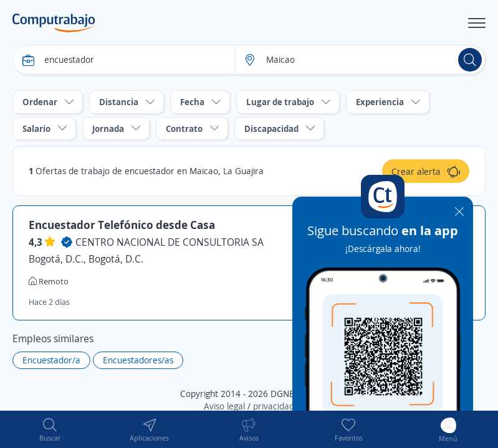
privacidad (273, 406)
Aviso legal (224, 406)
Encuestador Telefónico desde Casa (122, 224)
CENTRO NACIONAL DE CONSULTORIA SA (169, 242)
